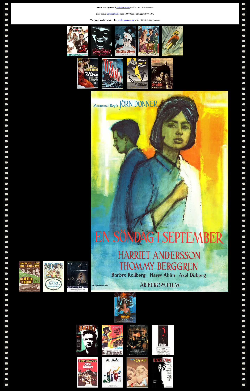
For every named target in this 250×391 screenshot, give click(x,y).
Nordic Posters (123, 7)
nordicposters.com (126, 20)
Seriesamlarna (113, 13)
